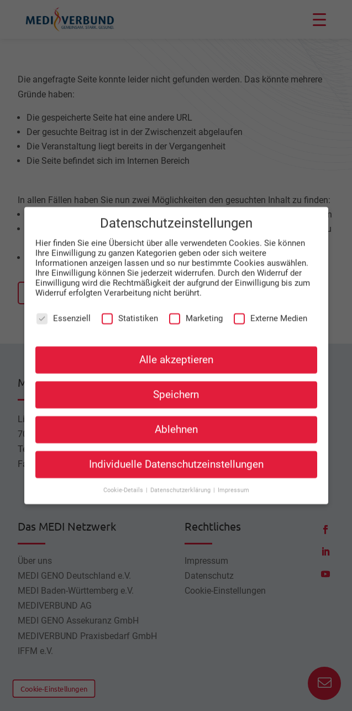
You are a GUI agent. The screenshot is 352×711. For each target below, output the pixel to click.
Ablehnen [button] (176, 419)
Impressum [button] (233, 480)
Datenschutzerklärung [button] (181, 480)
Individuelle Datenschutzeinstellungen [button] (176, 454)
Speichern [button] (176, 384)
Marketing (196, 308)
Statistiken (130, 308)
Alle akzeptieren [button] (176, 349)
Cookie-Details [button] (124, 480)
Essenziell (63, 308)
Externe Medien (270, 308)
